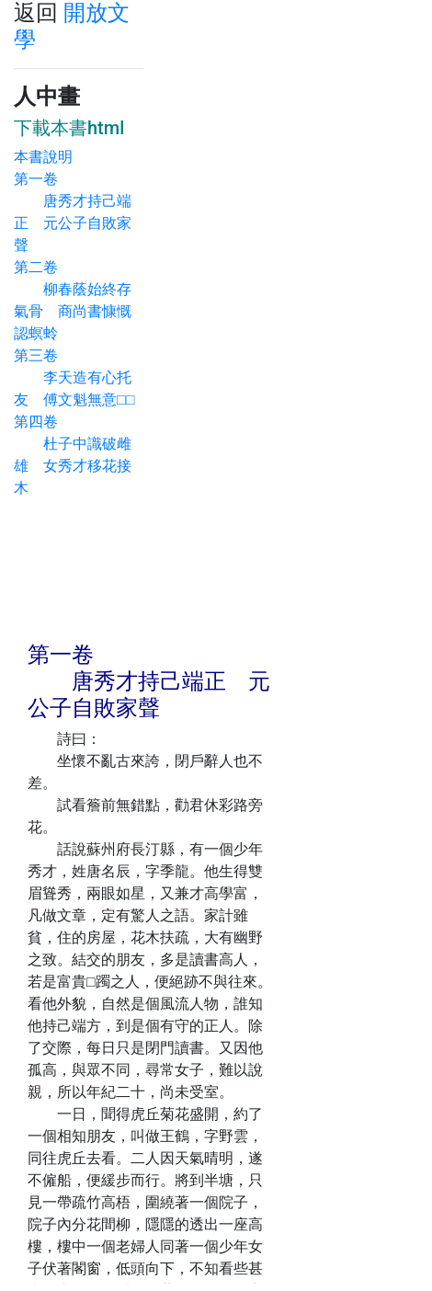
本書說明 (43, 157)
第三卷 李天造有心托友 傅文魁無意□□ (74, 377)
